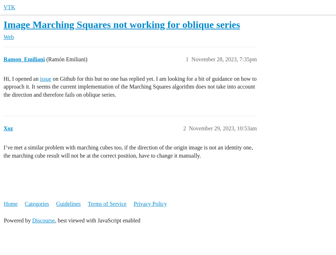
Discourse (43, 220)
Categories (37, 204)
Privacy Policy (150, 204)
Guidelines (68, 204)
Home (11, 204)
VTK (9, 7)
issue (45, 79)
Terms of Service (107, 204)
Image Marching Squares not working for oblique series (122, 24)
